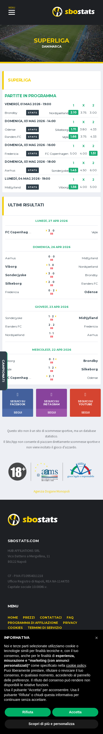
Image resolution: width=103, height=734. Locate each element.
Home (13, 617)
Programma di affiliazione (33, 623)
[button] (97, 638)
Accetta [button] (75, 712)
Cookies (15, 628)
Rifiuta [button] (27, 712)
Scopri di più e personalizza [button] (51, 724)
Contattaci (51, 617)
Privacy (70, 623)
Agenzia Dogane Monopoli (52, 491)
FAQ (70, 617)
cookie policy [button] (76, 665)
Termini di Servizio (45, 628)
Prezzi (29, 617)
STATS (32, 112)
